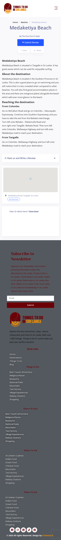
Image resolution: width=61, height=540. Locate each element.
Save (24, 50)
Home (15, 22)
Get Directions (13, 199)
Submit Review (30, 42)
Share (37, 50)
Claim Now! (34, 211)
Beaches (24, 22)
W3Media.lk (47, 535)
